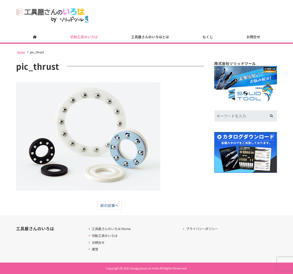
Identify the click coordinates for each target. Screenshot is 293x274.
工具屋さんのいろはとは (150, 36)
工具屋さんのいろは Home (111, 229)
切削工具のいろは (84, 36)
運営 (95, 249)
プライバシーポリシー (202, 229)
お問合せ (253, 36)
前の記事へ (109, 205)
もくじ (208, 36)
